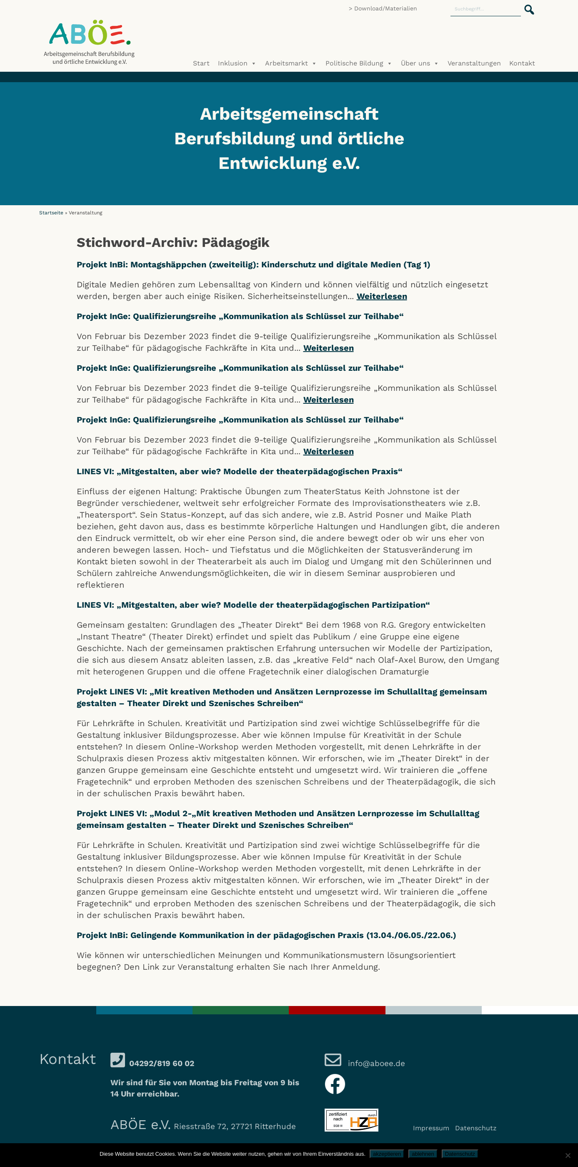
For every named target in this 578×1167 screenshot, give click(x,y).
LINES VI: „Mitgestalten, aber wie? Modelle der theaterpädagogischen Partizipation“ (253, 605)
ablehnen (423, 1154)
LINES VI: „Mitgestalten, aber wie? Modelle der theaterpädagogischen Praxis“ (240, 471)
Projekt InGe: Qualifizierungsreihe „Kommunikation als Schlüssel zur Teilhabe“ (240, 316)
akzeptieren (387, 1154)
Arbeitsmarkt (291, 63)
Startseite (51, 213)
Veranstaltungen (474, 63)
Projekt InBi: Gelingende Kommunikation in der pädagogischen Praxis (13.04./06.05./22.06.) (266, 935)
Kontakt (522, 63)
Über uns (420, 63)
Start (201, 63)
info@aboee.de (375, 1063)
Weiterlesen (382, 296)
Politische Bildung (359, 63)
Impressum (431, 1128)
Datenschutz (476, 1128)
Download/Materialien (385, 8)
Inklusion (237, 63)
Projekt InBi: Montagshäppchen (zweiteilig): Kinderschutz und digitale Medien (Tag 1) (253, 264)
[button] (527, 5)
